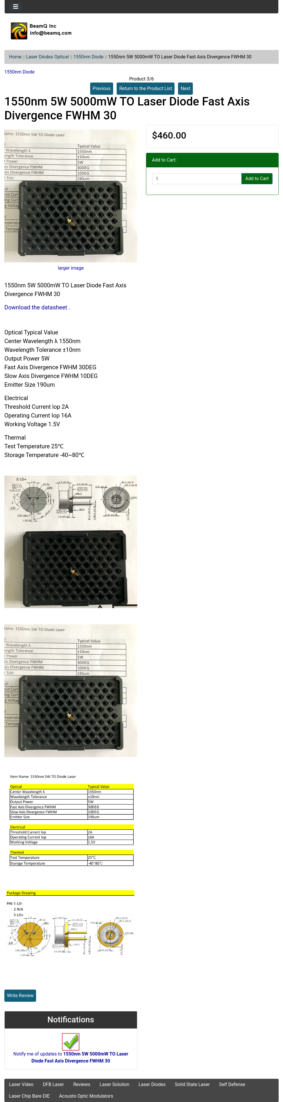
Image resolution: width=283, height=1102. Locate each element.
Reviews (81, 1084)
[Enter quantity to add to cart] (197, 178)
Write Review (20, 995)
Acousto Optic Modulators (86, 1096)
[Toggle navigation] (15, 6)
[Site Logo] (141, 31)
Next (185, 88)
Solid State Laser (192, 1084)
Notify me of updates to (70, 1051)
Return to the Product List (145, 88)
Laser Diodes (151, 1084)
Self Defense (232, 1084)
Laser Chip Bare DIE (29, 1096)
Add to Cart (257, 178)
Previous (102, 88)
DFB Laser (53, 1084)
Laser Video (21, 1084)
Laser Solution (114, 1084)
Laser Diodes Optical (47, 57)
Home (15, 57)
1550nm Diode (88, 57)
